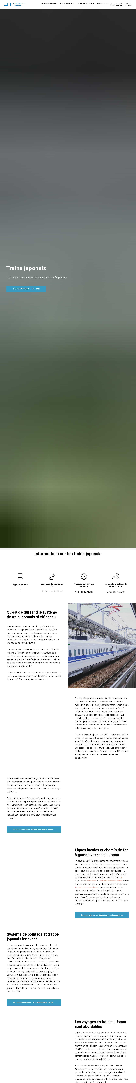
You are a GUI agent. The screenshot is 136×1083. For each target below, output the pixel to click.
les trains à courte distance (88, 887)
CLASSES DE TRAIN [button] (104, 3)
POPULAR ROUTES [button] (67, 3)
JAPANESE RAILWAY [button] (49, 3)
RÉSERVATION (116, 5)
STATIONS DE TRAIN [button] (86, 3)
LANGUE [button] (128, 5)
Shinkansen (91, 880)
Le (120, 877)
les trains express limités (111, 880)
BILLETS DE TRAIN (123, 3)
